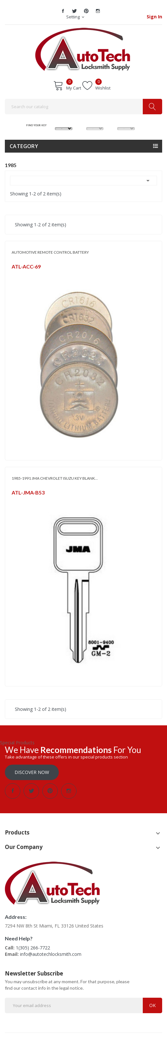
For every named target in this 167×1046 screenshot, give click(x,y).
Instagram (97, 11)
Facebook (63, 11)
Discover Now (32, 772)
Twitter (74, 11)
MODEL (95, 121)
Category (24, 146)
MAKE (64, 121)
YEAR (126, 121)
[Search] (83, 106)
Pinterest (86, 11)
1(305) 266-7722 (33, 948)
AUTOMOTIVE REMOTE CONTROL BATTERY (50, 252)
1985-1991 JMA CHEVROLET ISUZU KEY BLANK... (55, 478)
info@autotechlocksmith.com (50, 954)
